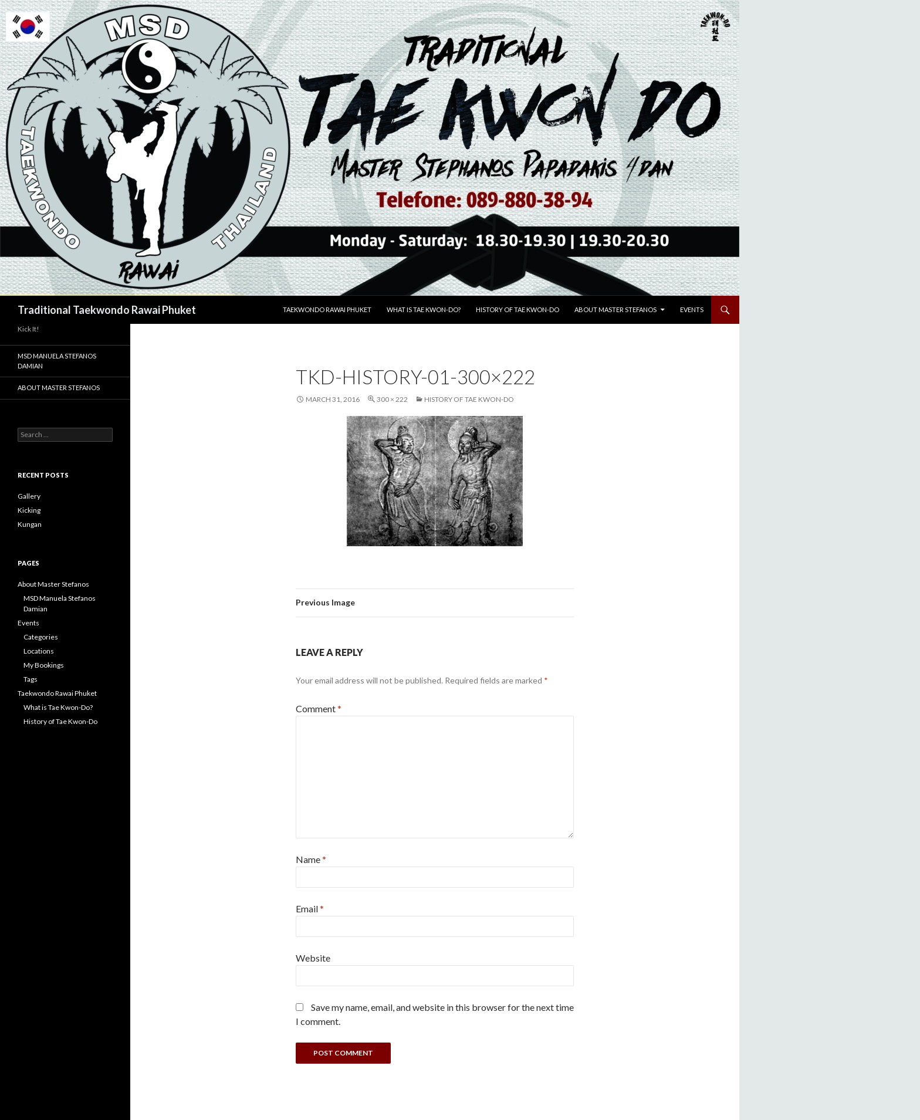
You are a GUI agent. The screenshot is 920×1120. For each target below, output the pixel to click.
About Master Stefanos (615, 309)
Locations (38, 651)
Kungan (30, 524)
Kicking (29, 510)
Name (311, 859)
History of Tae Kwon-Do (517, 309)
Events (691, 309)
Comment (318, 708)
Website (313, 957)
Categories (40, 636)
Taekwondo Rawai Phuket (327, 309)
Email (310, 908)
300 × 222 (392, 399)
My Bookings (43, 665)
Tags (30, 679)
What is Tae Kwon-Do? (424, 309)
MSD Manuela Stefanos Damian (57, 361)
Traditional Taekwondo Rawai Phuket (107, 309)
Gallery (29, 496)
